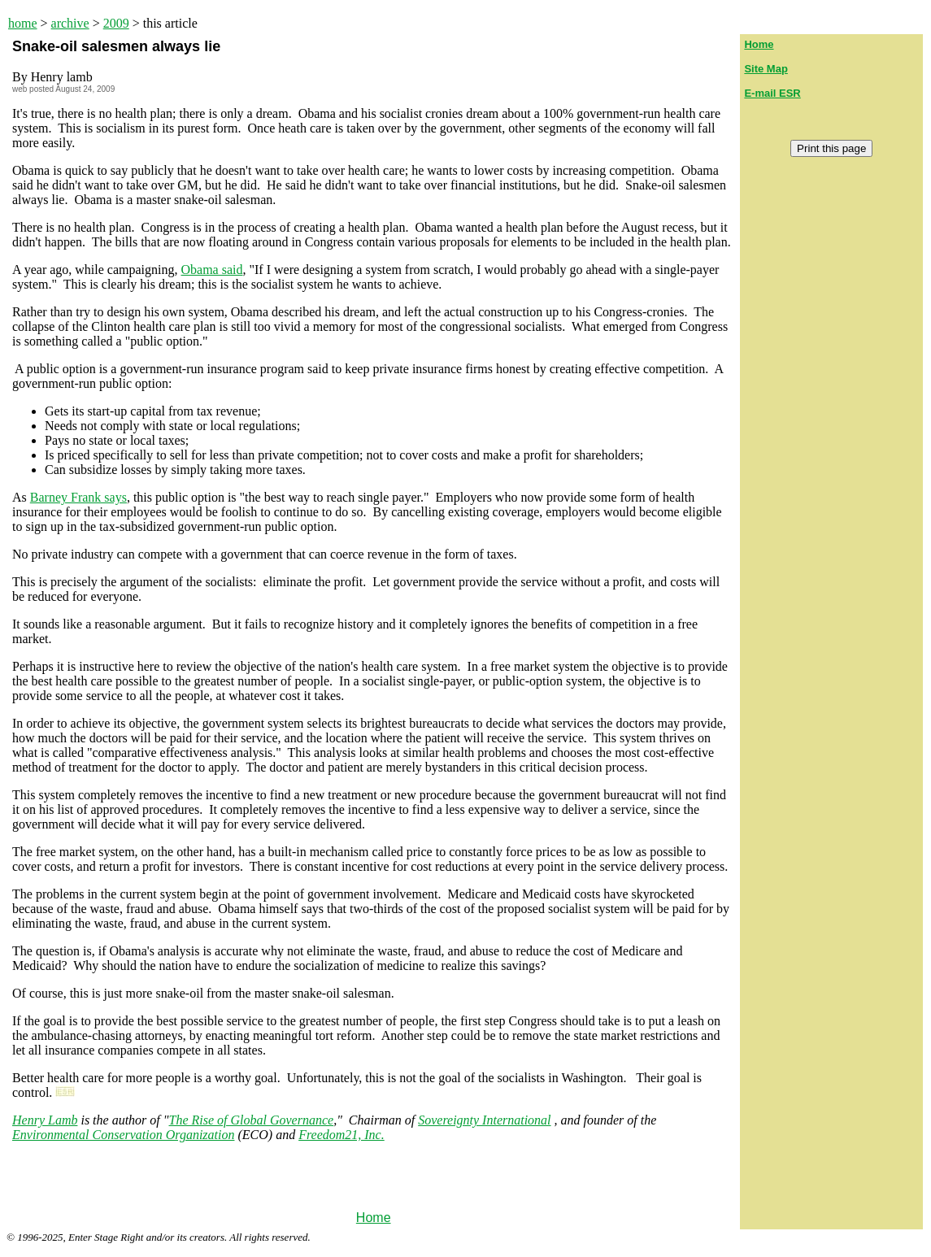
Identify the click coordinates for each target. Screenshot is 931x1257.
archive (70, 23)
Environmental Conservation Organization (123, 1135)
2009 (116, 23)
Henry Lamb (44, 1120)
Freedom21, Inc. (341, 1135)
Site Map (765, 69)
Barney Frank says (78, 497)
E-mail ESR (772, 93)
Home (373, 1217)
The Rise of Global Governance (251, 1120)
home (22, 23)
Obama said (212, 269)
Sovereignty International (484, 1120)
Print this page (831, 148)
